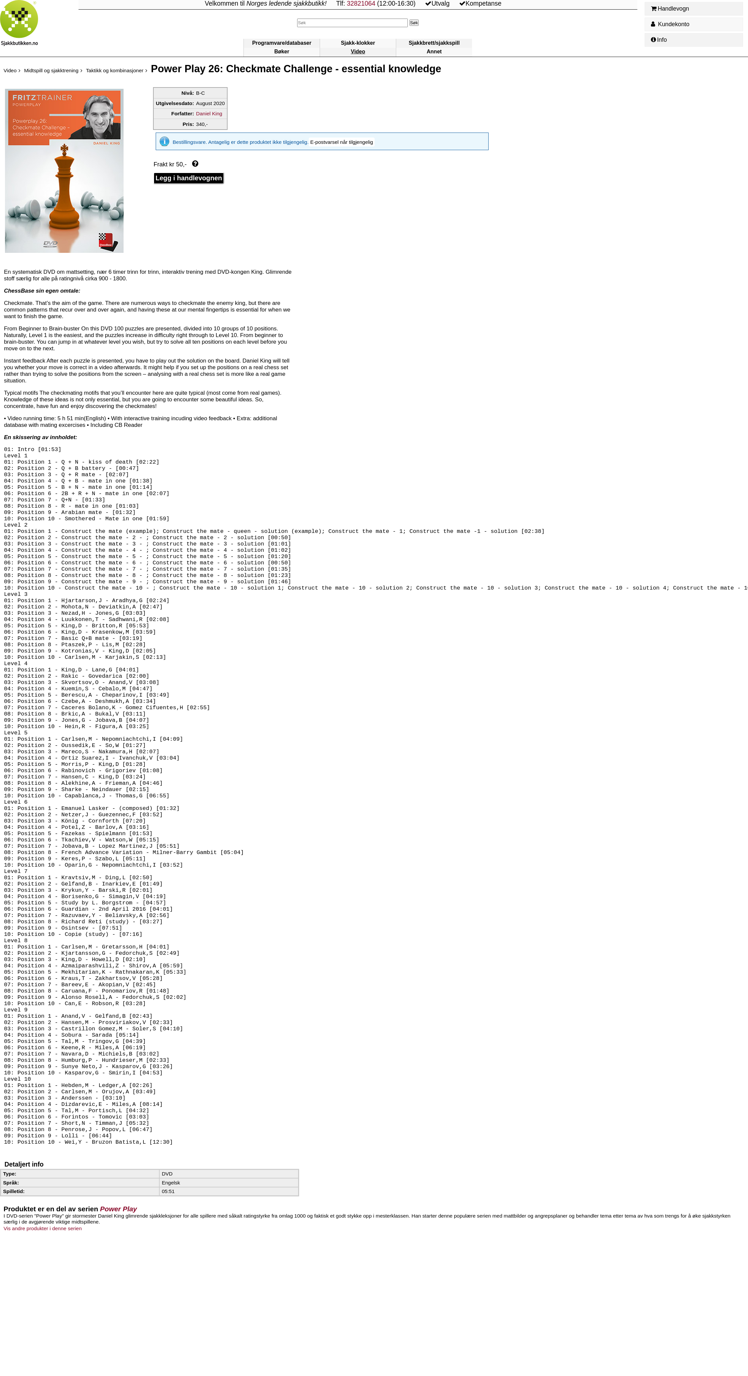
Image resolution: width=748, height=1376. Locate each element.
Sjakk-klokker (358, 43)
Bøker (281, 51)
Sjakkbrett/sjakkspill (434, 43)
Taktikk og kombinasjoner (114, 70)
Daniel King (209, 113)
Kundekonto (670, 24)
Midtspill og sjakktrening (51, 70)
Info (659, 39)
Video (358, 51)
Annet (434, 51)
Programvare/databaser (281, 43)
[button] (342, 142)
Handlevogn (670, 8)
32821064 (361, 3)
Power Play (118, 1356)
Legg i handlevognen (188, 178)
